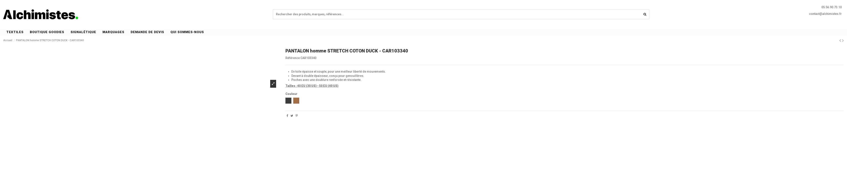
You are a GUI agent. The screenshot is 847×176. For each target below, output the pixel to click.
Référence (292, 58)
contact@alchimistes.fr (825, 13)
